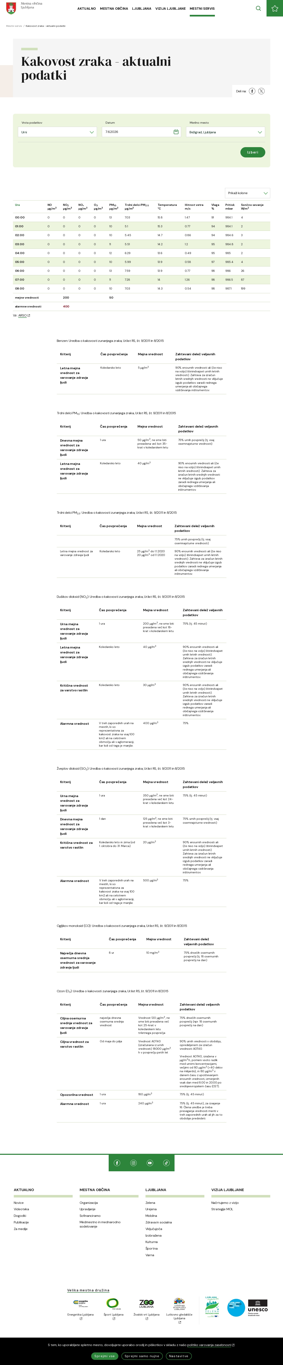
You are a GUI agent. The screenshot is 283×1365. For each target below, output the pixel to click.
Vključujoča (154, 1229)
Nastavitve (179, 1356)
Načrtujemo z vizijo (225, 1203)
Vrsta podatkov (32, 122)
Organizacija (89, 1203)
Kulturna (152, 1242)
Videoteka (21, 1209)
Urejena (151, 1209)
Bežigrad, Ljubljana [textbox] (203, 132)
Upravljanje (87, 1209)
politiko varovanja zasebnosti (210, 1345)
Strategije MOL (222, 1209)
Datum (110, 122)
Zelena (150, 1203)
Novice (19, 1203)
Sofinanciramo (90, 1216)
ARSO (24, 315)
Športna (152, 1249)
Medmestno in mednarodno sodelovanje (100, 1224)
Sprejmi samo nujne (142, 1356)
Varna (150, 1255)
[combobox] (57, 132)
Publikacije (21, 1222)
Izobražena (154, 1236)
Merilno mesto (199, 122)
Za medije (21, 1229)
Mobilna (151, 1216)
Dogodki (20, 1216)
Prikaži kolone (238, 193)
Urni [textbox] (24, 132)
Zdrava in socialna (159, 1222)
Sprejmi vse (104, 1356)
